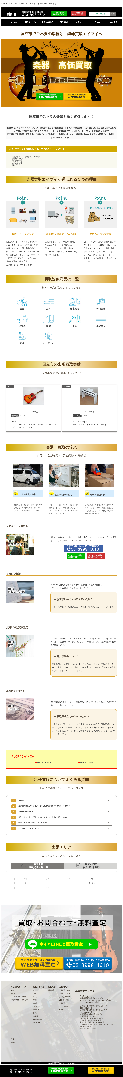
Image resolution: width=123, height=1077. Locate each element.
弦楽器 (35, 1000)
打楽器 (35, 1006)
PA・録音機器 (38, 1019)
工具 (74, 326)
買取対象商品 (47, 22)
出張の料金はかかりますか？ (28, 811)
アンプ (35, 997)
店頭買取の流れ (64, 997)
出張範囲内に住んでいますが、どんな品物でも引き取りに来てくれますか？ (44, 806)
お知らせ (97, 22)
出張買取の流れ (64, 990)
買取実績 (64, 22)
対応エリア (80, 22)
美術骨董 (100, 308)
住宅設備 (74, 308)
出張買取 (10, 134)
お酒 (22, 343)
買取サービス (31, 22)
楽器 (22, 308)
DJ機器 (35, 1016)
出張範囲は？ (22, 800)
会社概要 (113, 22)
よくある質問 (17, 163)
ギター (35, 990)
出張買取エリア (64, 1003)
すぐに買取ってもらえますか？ (28, 828)
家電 (48, 326)
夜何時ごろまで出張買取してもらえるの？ (32, 823)
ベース (35, 993)
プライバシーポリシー (18, 996)
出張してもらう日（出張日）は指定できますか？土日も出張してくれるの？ (44, 817)
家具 (48, 308)
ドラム (35, 1013)
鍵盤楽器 (36, 1010)
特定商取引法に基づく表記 (20, 1000)
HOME (14, 22)
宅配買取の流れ (64, 993)
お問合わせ (63, 1010)
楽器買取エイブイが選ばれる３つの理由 (26, 157)
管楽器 (35, 1003)
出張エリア (16, 165)
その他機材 (37, 1023)
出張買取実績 (17, 161)
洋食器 (22, 326)
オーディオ (48, 343)
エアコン (100, 326)
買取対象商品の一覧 (19, 159)
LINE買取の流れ (64, 1000)
